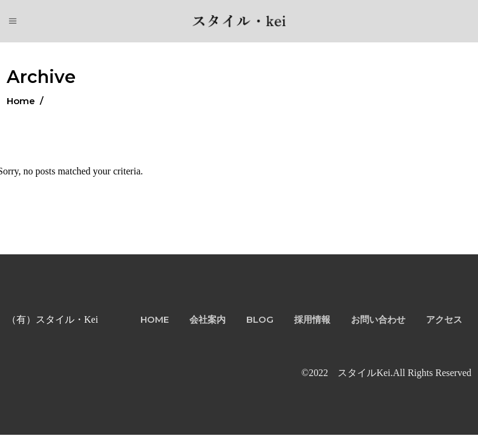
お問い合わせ (378, 319)
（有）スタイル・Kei (52, 319)
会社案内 (207, 319)
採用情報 (312, 319)
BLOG (259, 319)
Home (21, 101)
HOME (154, 319)
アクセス (444, 319)
